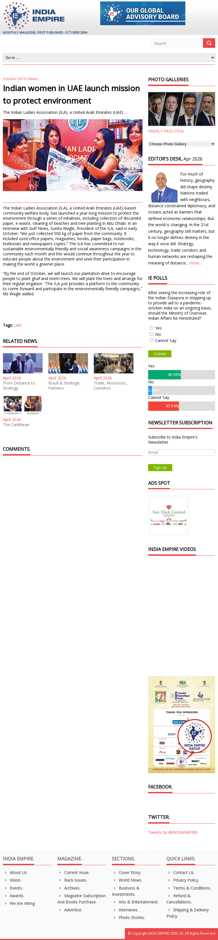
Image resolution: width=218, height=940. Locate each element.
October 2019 (14, 78)
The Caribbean (16, 424)
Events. (13, 888)
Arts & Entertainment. (135, 902)
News (32, 78)
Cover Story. (126, 872)
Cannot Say (165, 340)
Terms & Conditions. (188, 888)
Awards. (13, 895)
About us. (15, 872)
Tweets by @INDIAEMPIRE (173, 832)
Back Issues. (72, 880)
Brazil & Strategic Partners (64, 386)
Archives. (68, 888)
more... (195, 263)
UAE (18, 325)
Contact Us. (180, 872)
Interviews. (125, 910)
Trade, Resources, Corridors (110, 386)
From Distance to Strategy (19, 386)
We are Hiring (19, 903)
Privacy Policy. (182, 880)
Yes (158, 328)
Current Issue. (73, 872)
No (158, 334)
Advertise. (69, 910)
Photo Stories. (128, 917)
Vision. (12, 880)
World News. (127, 880)
